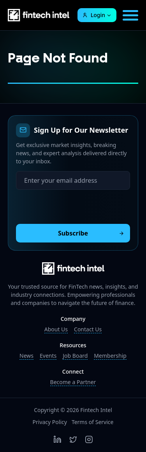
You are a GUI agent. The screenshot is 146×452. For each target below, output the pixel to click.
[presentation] (75, 205)
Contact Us (88, 329)
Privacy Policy (50, 422)
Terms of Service (93, 422)
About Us (56, 329)
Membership (110, 355)
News (26, 355)
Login (93, 15)
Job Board (75, 355)
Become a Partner (73, 382)
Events (48, 355)
